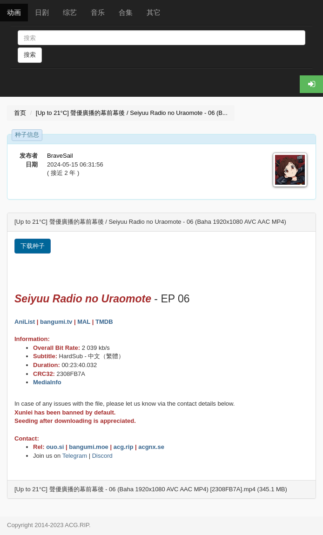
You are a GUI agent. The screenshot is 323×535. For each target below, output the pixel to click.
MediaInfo (47, 382)
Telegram (74, 455)
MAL (83, 321)
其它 (154, 12)
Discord (102, 455)
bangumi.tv (56, 321)
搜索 (30, 54)
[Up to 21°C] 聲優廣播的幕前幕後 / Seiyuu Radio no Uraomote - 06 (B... (132, 112)
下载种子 (32, 245)
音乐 (98, 12)
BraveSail (60, 155)
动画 (14, 12)
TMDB (104, 321)
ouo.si (55, 446)
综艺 (70, 12)
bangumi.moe (88, 446)
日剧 (42, 12)
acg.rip (124, 446)
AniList (24, 321)
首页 (20, 112)
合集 (126, 12)
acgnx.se (151, 446)
